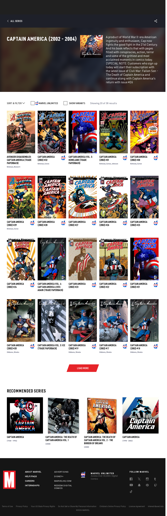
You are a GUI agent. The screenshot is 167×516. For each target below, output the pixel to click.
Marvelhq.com (62, 479)
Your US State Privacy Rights (43, 505)
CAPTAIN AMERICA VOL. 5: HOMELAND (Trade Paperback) (81, 155)
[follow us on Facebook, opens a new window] (131, 477)
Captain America (15, 432)
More (129, 11)
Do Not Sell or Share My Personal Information (77, 505)
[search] (158, 4)
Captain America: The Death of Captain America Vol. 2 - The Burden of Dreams (99, 436)
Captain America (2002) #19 (77, 342)
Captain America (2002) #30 (138, 154)
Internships (32, 484)
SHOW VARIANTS (77, 99)
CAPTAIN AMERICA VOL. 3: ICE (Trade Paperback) (51, 342)
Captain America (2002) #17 (107, 342)
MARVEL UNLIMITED (48, 99)
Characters (63, 11)
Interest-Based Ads (156, 505)
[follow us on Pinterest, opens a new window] (147, 483)
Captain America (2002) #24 (15, 281)
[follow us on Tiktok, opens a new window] (131, 490)
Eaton (47, 159)
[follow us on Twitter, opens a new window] (139, 477)
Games (105, 11)
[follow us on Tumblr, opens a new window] (155, 477)
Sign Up (24, 4)
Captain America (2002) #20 (15, 342)
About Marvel (33, 470)
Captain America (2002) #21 (138, 281)
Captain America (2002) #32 (46, 154)
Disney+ (58, 475)
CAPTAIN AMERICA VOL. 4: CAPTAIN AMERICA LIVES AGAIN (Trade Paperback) (50, 282)
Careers (30, 479)
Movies (78, 11)
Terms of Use (7, 505)
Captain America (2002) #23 (77, 281)
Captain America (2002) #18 (138, 342)
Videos (117, 11)
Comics (48, 11)
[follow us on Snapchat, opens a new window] (139, 484)
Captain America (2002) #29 (15, 219)
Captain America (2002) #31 (107, 154)
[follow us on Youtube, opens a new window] (131, 483)
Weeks (16, 348)
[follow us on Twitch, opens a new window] (155, 484)
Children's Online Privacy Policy (113, 505)
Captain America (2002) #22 (107, 281)
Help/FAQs (31, 475)
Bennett (17, 162)
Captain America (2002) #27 (77, 219)
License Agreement (137, 505)
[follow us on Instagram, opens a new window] (147, 477)
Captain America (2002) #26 (107, 219)
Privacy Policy (22, 505)
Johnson (115, 159)
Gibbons (10, 348)
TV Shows (92, 11)
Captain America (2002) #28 (46, 219)
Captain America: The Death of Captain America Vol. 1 (61, 434)
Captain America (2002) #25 (138, 219)
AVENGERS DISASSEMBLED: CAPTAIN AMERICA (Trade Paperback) (19, 155)
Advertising (61, 470)
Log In (15, 4)
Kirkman (10, 162)
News (36, 11)
